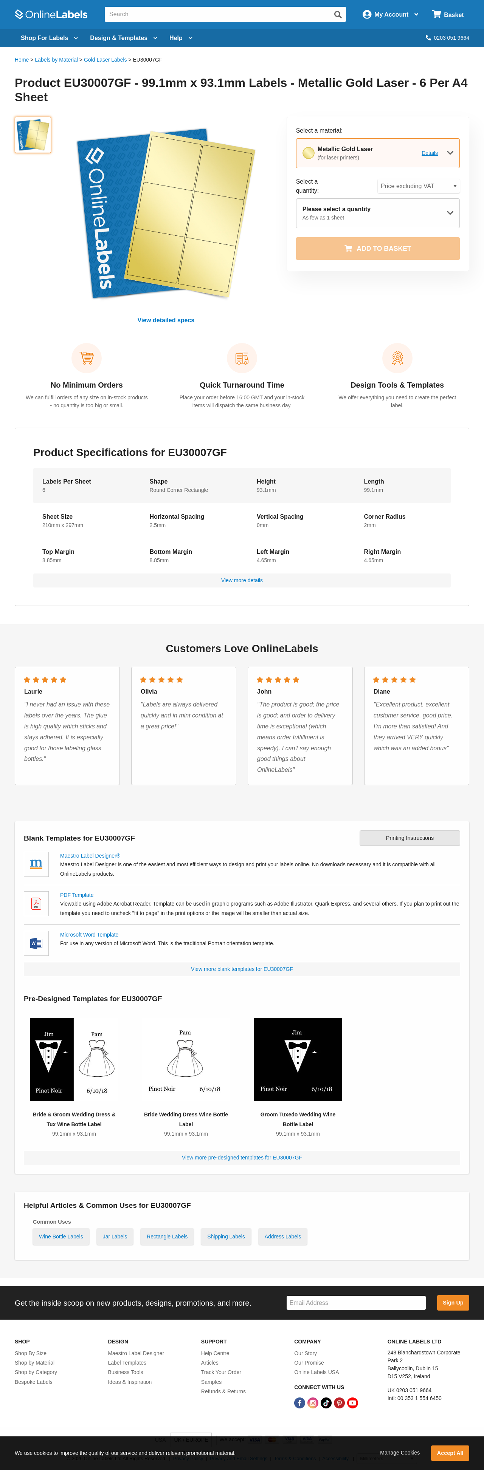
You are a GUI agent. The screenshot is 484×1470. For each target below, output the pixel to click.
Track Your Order (221, 1372)
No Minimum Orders (87, 385)
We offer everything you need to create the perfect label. (397, 401)
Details (430, 153)
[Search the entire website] (225, 14)
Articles (210, 1363)
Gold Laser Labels (105, 60)
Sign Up (453, 1303)
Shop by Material (34, 1363)
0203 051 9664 (447, 38)
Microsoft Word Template (89, 935)
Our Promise (309, 1363)
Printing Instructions (410, 838)
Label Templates (127, 1363)
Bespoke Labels (34, 1382)
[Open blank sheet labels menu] (49, 38)
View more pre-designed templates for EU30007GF (242, 1158)
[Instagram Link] (313, 1402)
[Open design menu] (123, 38)
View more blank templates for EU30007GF (242, 969)
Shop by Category (36, 1372)
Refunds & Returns (223, 1391)
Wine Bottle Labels (61, 1237)
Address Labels (283, 1237)
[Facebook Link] (300, 1402)
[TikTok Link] (327, 1402)
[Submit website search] (338, 15)
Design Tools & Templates (397, 385)
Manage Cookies (400, 1453)
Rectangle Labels (167, 1237)
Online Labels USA (316, 1372)
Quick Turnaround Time (242, 385)
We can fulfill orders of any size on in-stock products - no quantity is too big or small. (87, 401)
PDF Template (76, 895)
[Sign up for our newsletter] (356, 1303)
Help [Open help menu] (180, 38)
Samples (211, 1382)
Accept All (450, 1453)
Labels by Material (56, 60)
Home (22, 60)
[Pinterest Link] (340, 1402)
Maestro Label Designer (136, 1353)
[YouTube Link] (352, 1402)
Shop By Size (31, 1353)
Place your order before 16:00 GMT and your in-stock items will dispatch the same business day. (242, 401)
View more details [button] (242, 580)
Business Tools (125, 1372)
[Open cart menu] (448, 15)
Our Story (305, 1353)
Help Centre (215, 1353)
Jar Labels (115, 1237)
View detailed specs (165, 320)
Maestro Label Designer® (90, 856)
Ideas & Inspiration (130, 1382)
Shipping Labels (226, 1237)
